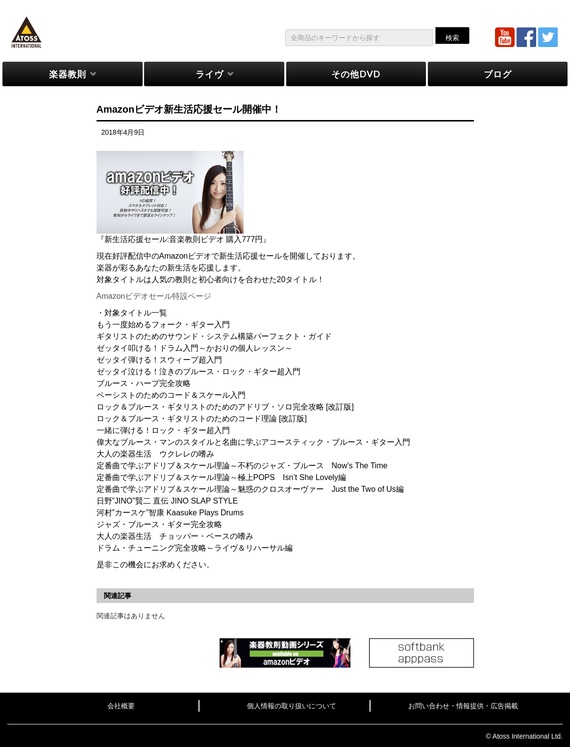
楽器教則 (67, 74)
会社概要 (121, 706)
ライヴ (209, 74)
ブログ (498, 74)
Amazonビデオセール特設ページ (154, 296)
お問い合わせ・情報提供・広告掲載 (463, 706)
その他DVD (355, 74)
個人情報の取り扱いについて (291, 706)
